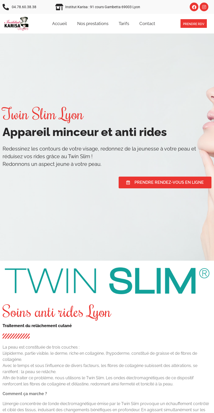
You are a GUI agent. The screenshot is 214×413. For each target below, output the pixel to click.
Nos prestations (92, 23)
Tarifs (124, 23)
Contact (147, 23)
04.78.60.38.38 (24, 7)
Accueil (59, 23)
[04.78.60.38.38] (6, 7)
